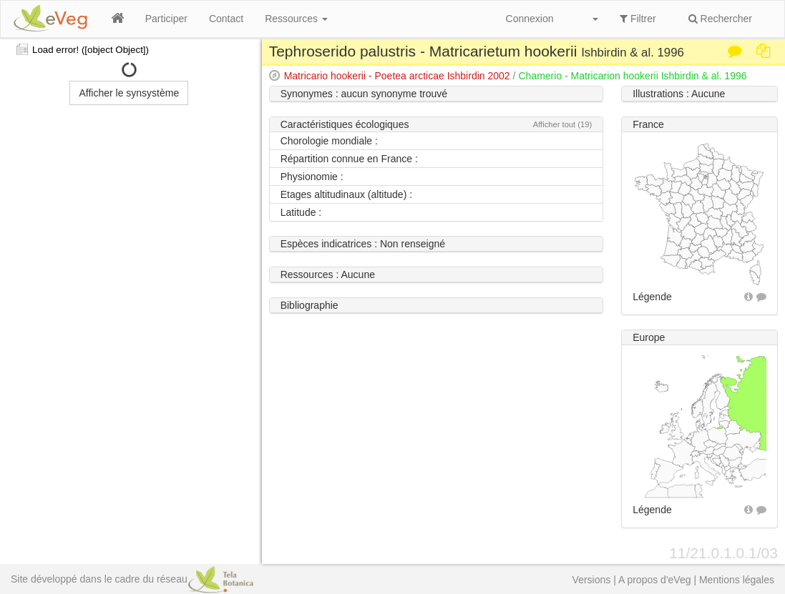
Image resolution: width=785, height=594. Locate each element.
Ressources (296, 18)
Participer (166, 18)
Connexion (530, 18)
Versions (591, 579)
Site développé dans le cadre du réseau (132, 579)
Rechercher (720, 18)
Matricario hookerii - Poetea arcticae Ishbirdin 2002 (397, 75)
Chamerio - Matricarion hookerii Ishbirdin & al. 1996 (632, 75)
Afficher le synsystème (129, 93)
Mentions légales (736, 579)
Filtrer (638, 18)
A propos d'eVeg (654, 579)
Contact (226, 18)
